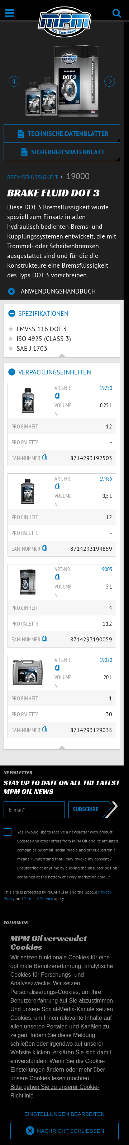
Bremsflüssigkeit (36, 177)
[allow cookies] (64, 1131)
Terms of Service (38, 898)
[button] (14, 81)
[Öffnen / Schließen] (9, 13)
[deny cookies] (64, 1114)
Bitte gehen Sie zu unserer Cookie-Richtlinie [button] (54, 1091)
